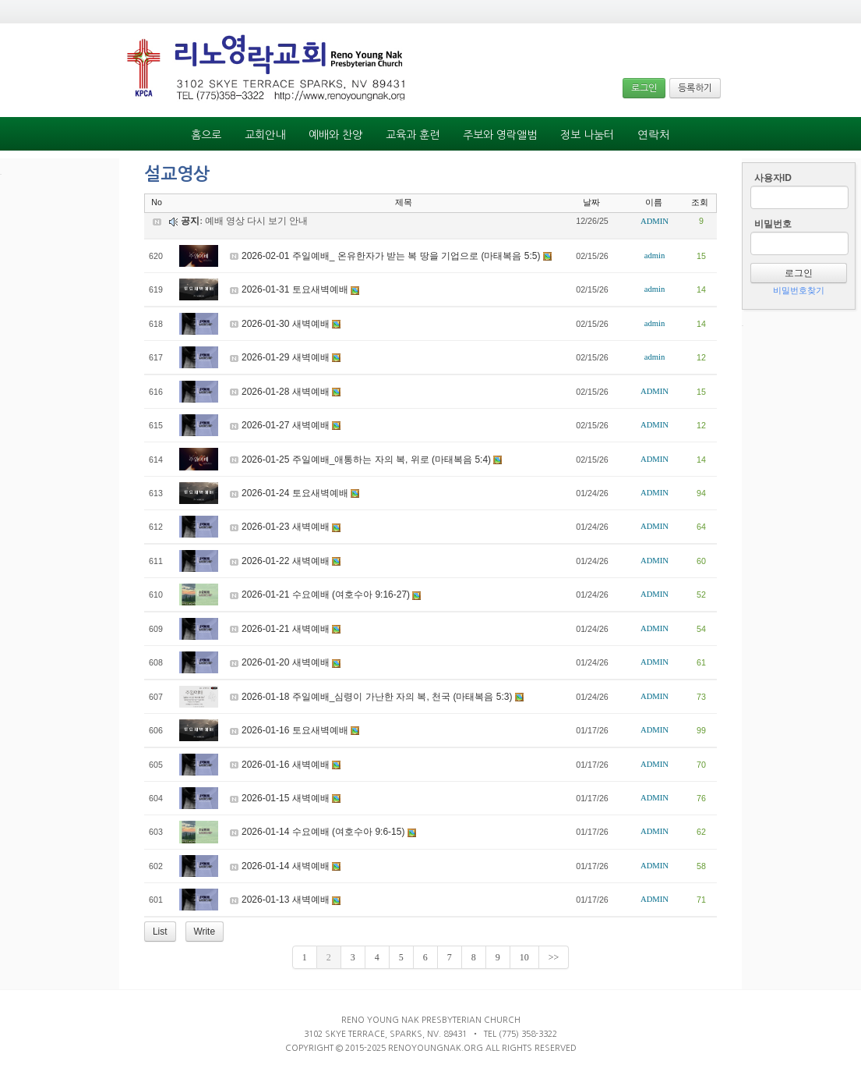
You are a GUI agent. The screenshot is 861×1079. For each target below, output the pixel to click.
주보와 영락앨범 (500, 135)
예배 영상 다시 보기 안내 (256, 220)
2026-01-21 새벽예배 (286, 628)
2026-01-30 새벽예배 (286, 323)
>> (554, 957)
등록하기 (695, 88)
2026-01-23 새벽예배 (286, 526)
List (160, 931)
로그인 (644, 88)
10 (524, 957)
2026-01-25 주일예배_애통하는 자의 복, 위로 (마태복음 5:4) (366, 459)
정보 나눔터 (587, 135)
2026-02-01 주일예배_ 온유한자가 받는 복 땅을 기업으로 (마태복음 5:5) (391, 255)
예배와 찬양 (335, 135)
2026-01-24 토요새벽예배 (295, 493)
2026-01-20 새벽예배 (286, 662)
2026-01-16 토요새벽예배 (295, 730)
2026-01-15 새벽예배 (286, 798)
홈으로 (206, 135)
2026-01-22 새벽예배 (286, 560)
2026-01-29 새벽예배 (286, 357)
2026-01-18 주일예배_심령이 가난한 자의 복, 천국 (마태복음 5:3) (377, 696)
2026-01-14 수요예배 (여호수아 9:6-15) (323, 831)
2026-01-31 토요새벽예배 (295, 289)
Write (205, 931)
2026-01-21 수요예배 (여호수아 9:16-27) (326, 594)
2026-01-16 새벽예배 (286, 764)
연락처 (653, 134)
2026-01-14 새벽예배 (286, 866)
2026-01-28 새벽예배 (286, 391)
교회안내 (265, 135)
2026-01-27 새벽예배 (286, 425)
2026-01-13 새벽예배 (286, 899)
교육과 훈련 (412, 135)
